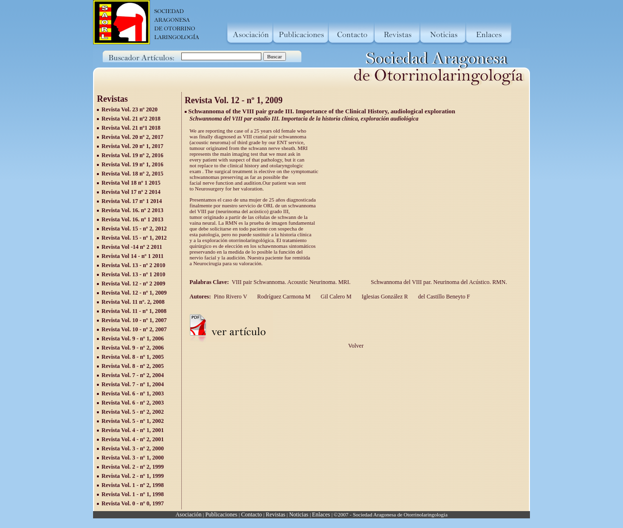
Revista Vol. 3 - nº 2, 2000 (133, 448)
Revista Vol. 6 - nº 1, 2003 (133, 393)
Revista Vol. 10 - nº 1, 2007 (134, 320)
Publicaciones (221, 514)
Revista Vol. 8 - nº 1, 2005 (133, 356)
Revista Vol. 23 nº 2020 (130, 109)
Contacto (251, 514)
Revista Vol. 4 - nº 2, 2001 (133, 439)
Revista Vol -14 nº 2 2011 (132, 247)
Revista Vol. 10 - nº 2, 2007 (134, 329)
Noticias (298, 514)
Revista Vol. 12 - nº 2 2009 (133, 283)
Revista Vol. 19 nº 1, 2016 (132, 164)
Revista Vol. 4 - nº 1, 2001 (133, 430)
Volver (356, 345)
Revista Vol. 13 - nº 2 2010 (133, 265)
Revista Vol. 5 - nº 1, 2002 (133, 421)
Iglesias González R (384, 296)
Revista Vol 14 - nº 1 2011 (133, 256)
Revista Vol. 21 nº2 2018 (131, 118)
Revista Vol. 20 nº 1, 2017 (132, 146)
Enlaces (321, 514)
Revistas (275, 514)
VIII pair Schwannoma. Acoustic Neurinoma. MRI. (292, 282)
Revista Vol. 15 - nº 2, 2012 (134, 228)
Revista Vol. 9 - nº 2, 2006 (133, 347)
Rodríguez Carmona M (283, 296)
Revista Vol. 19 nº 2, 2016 (132, 155)
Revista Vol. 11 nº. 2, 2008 (133, 301)
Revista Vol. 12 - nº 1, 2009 (134, 292)
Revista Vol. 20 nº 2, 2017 (132, 137)
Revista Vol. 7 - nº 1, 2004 (133, 384)
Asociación (189, 514)
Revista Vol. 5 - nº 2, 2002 (133, 411)
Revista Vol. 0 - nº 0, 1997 (133, 503)
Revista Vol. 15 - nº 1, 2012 (134, 237)
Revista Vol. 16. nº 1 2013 (132, 219)
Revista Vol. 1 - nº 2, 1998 (133, 485)
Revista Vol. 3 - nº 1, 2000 (133, 457)
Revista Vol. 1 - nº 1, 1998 (133, 494)
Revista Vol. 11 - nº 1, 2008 (134, 311)
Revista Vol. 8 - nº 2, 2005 (133, 366)
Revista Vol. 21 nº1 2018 (131, 127)
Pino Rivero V (230, 296)
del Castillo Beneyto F (443, 296)
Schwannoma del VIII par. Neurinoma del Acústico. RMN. (439, 282)
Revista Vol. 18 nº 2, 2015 (132, 173)
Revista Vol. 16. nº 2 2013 (132, 210)
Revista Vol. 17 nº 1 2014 (132, 201)
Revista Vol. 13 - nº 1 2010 (133, 274)
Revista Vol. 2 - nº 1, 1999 (133, 476)
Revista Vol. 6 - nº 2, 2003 (133, 402)
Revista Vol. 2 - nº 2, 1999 (133, 466)
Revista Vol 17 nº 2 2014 (131, 192)
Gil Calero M (335, 296)
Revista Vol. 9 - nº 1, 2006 (133, 338)
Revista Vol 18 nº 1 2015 (131, 182)
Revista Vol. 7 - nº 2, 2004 (133, 375)
